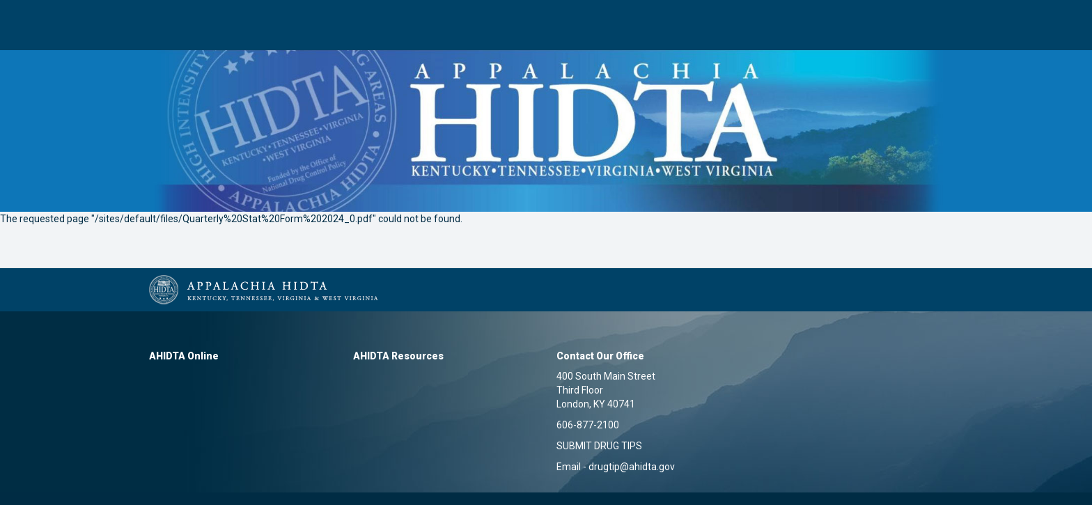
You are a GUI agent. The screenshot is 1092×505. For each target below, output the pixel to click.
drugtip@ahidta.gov (631, 466)
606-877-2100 (587, 424)
